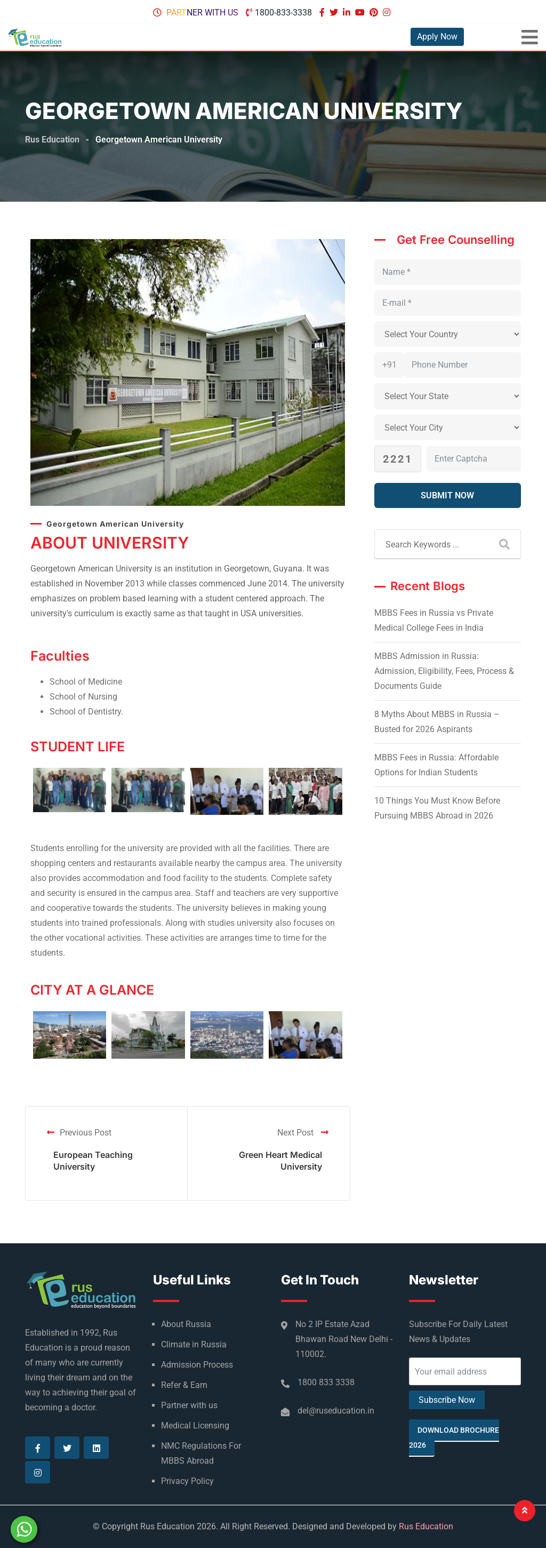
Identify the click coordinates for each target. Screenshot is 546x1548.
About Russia (186, 1324)
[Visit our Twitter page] (335, 12)
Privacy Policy (187, 1481)
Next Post (302, 1132)
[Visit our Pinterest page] (375, 12)
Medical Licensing (195, 1425)
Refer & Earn (184, 1385)
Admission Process (197, 1365)
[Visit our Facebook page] (323, 12)
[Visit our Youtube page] (361, 12)
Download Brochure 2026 (454, 1437)
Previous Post (79, 1132)
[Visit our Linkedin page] (348, 12)
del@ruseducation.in (336, 1411)
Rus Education (426, 1526)
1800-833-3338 (283, 12)
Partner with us (202, 12)
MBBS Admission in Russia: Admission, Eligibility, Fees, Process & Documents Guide (444, 671)
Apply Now (437, 36)
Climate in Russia (194, 1344)
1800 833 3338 (326, 1382)
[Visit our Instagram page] (388, 12)
